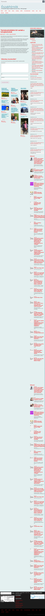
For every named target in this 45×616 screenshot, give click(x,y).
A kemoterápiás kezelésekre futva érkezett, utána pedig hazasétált (24, 104)
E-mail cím (2, 77)
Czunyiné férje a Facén (35, 72)
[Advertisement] (22, 20)
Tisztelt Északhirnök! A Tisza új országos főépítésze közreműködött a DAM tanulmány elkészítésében (5, 116)
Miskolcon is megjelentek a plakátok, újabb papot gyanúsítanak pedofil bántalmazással (14, 89)
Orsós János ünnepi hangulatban (24, 116)
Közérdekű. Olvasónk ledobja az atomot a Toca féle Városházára (14, 96)
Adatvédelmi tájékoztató (19, 605)
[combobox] (5, 593)
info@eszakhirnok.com (19, 600)
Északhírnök (9, 7)
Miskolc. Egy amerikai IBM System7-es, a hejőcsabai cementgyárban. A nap (5, 101)
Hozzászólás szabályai (19, 603)
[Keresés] (43, 1)
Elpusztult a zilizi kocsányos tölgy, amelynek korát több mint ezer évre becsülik (5, 89)
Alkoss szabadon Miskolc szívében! (23, 88)
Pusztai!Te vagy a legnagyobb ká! (36, 77)
